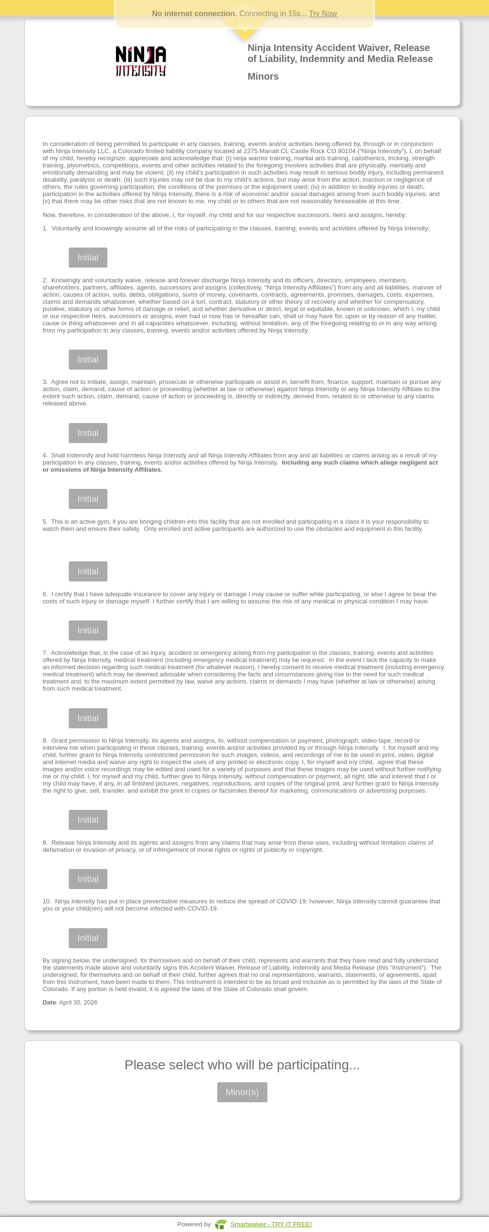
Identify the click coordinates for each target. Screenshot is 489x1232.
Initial (87, 257)
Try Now (323, 14)
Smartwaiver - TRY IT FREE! (271, 1224)
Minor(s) (242, 1092)
